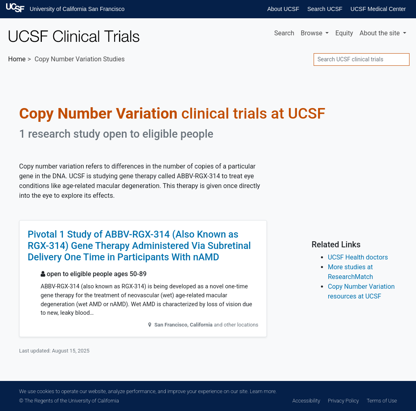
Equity (344, 33)
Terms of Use (382, 401)
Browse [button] (312, 33)
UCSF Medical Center (378, 9)
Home (17, 59)
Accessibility (306, 401)
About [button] (380, 33)
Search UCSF (324, 9)
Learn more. (263, 391)
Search (284, 33)
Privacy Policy (343, 401)
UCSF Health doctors (358, 257)
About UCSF (283, 9)
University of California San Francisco (77, 9)
